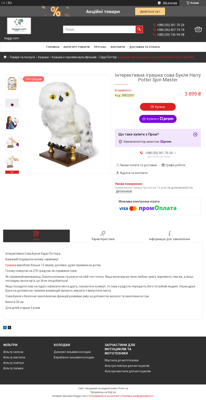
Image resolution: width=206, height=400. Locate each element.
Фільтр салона (13, 352)
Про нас (100, 47)
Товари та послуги (22, 57)
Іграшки (43, 57)
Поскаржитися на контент (104, 396)
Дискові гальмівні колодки (72, 352)
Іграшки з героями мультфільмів (74, 57)
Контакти (118, 47)
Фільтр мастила (14, 357)
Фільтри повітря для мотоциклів (127, 365)
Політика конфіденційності (137, 396)
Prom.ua (123, 388)
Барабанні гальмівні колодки (74, 357)
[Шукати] (139, 29)
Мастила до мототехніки (122, 360)
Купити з (160, 119)
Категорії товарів (76, 47)
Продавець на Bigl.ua (103, 392)
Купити (160, 107)
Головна (52, 47)
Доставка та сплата (144, 47)
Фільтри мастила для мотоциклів (128, 371)
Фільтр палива (13, 368)
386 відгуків (170, 2)
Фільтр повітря (13, 362)
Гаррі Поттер (108, 57)
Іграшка (10, 265)
